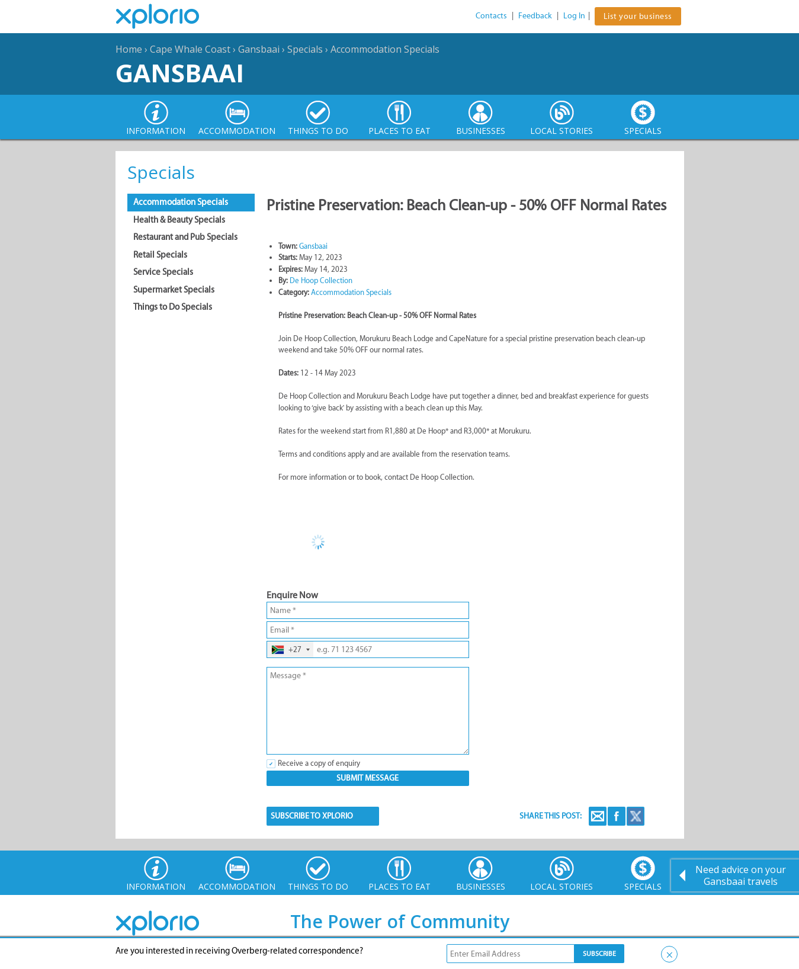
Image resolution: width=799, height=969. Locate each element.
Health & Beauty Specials (179, 219)
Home (128, 49)
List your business (638, 16)
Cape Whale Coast (190, 49)
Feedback (535, 16)
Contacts (491, 16)
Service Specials (163, 272)
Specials (305, 49)
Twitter (635, 816)
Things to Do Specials (172, 306)
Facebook (616, 816)
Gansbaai (259, 49)
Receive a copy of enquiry (319, 763)
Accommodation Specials (384, 49)
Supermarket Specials (173, 289)
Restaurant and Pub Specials (185, 237)
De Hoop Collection (321, 280)
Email (598, 816)
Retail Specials (160, 254)
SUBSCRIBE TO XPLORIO (312, 816)
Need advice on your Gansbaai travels (740, 875)
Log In (574, 16)
